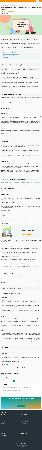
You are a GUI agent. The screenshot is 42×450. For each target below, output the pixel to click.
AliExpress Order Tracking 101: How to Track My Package (10, 388)
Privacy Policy (3, 423)
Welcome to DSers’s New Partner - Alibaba (8, 385)
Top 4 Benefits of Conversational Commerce (10, 54)
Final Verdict (5, 57)
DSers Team (2, 374)
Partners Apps (3, 421)
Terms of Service (3, 425)
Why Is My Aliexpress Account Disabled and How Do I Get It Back (11, 390)
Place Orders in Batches (24, 416)
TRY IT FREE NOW (26, 234)
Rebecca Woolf (3, 11)
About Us (2, 416)
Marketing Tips (3, 437)
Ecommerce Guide (3, 435)
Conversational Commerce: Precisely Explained (11, 51)
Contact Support (24, 433)
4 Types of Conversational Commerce (9, 52)
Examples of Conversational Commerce (10, 55)
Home (2, 5)
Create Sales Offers (23, 423)
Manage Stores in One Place (25, 421)
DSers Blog (5, 5)
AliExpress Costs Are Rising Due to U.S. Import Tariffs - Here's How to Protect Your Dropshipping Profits (17, 387)
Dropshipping (3, 433)
